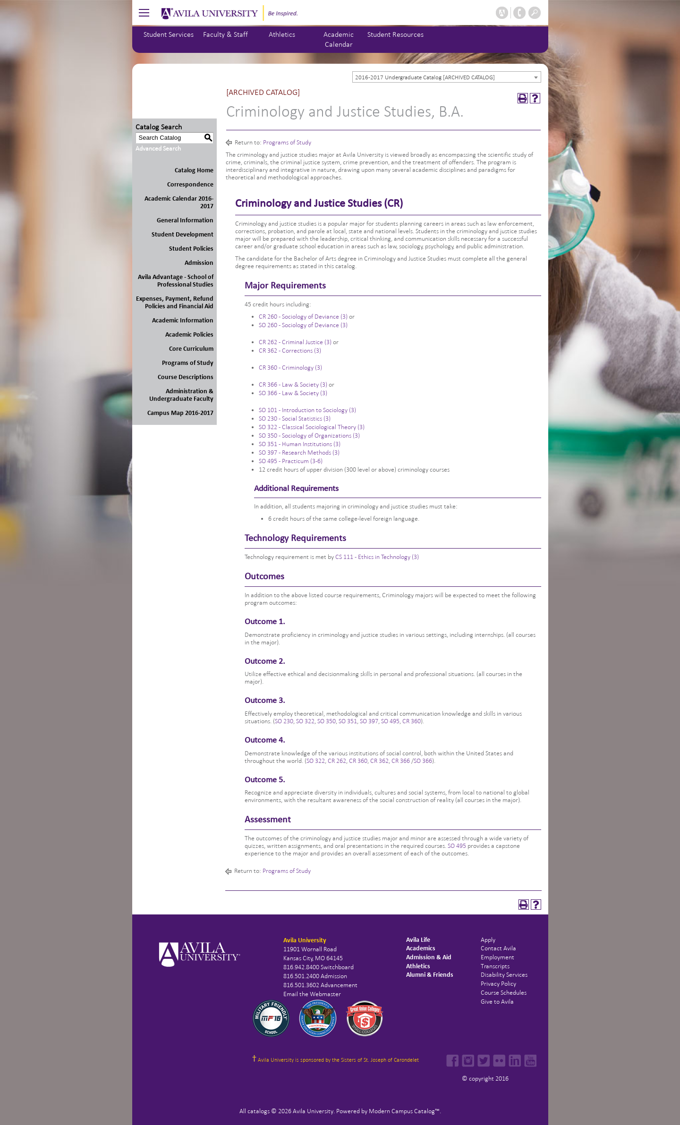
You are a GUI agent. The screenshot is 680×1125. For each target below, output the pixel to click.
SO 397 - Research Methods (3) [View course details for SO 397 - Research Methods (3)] (299, 452)
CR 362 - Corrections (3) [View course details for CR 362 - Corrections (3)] (290, 350)
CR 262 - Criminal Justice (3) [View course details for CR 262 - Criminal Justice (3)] (295, 342)
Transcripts (495, 966)
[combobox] (446, 77)
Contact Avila (498, 948)
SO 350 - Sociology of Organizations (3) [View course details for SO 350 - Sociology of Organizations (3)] (309, 435)
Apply (488, 939)
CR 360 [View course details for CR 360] (411, 721)
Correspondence (190, 184)
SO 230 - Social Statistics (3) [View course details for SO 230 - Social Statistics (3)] (295, 418)
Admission (199, 262)
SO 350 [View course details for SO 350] (326, 721)
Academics (420, 948)
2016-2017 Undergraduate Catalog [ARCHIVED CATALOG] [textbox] (425, 77)
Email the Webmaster (312, 994)
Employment (497, 957)
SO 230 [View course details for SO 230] (284, 721)
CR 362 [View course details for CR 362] (379, 760)
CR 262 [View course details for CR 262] (337, 760)
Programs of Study (187, 362)
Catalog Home (194, 170)
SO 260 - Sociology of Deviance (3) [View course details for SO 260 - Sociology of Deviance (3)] (303, 325)
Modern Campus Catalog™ (404, 1111)
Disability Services (504, 974)
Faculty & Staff (225, 34)
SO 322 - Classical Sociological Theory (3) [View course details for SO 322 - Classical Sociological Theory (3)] (312, 427)
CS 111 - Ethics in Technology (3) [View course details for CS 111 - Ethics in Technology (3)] (377, 556)
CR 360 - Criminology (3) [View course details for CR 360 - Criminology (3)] (290, 367)
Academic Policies (189, 334)
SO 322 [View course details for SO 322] (305, 721)
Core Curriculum (191, 348)
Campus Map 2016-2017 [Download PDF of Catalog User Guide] (180, 412)
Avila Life (418, 939)
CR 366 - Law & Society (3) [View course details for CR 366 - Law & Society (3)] (293, 384)
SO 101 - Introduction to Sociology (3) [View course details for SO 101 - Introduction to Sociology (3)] (307, 410)
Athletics (282, 34)
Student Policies (191, 248)
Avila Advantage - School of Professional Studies (175, 280)
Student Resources (395, 34)
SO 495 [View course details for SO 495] (390, 721)
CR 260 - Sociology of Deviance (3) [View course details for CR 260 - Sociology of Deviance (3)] (303, 316)
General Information (185, 220)
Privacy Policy (498, 983)
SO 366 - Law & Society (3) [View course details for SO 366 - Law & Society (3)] (293, 393)
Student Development (182, 234)
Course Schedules (504, 992)
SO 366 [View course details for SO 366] (423, 760)
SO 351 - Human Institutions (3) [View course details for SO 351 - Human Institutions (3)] (299, 444)
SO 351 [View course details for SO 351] (348, 721)
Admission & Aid (428, 957)
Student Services (169, 34)
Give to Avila (497, 1001)
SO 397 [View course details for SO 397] (369, 721)
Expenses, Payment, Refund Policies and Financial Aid (174, 302)
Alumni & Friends (429, 974)
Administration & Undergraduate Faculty (181, 395)
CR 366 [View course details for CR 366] (400, 760)
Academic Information (182, 320)
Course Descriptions (185, 377)
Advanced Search (158, 148)
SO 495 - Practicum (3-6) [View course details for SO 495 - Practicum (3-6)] (291, 461)
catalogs (258, 1111)
